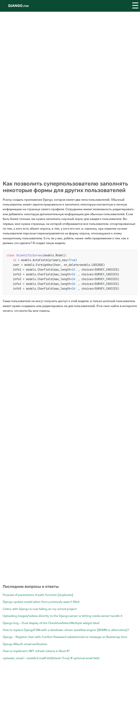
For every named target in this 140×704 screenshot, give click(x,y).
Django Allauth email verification (25, 644)
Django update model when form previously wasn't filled (41, 602)
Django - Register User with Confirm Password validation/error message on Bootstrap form (65, 637)
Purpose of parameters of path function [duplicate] (38, 595)
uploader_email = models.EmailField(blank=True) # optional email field (51, 658)
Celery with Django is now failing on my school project (40, 609)
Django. (18, 5)
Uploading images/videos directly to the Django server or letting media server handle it (62, 616)
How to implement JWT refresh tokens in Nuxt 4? (36, 651)
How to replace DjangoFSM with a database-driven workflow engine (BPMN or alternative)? (66, 630)
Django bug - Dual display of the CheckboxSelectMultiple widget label (51, 623)
